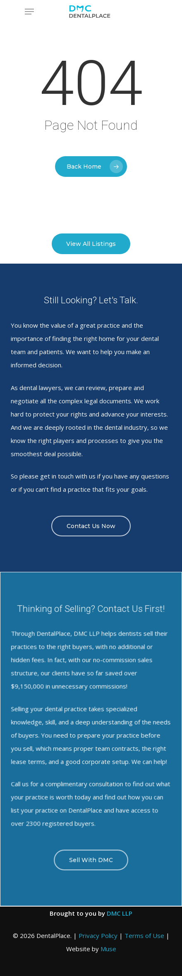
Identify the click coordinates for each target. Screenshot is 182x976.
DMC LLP (119, 913)
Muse (108, 949)
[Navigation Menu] (29, 11)
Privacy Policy (98, 935)
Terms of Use (144, 935)
